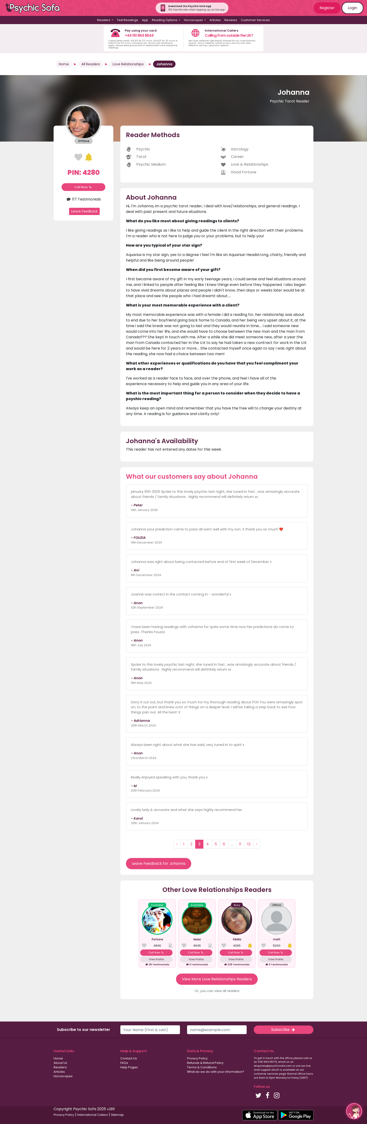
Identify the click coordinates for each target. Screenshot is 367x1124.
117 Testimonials (83, 199)
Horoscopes (63, 1076)
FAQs (124, 1063)
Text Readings (127, 20)
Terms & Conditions (202, 1067)
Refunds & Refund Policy (205, 1063)
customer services (266, 1074)
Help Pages (129, 1067)
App (145, 20)
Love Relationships (128, 64)
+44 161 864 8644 (139, 35)
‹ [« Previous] (176, 844)
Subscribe (283, 1029)
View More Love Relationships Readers (217, 979)
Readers (60, 1067)
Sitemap (117, 1115)
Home (64, 64)
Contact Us (128, 1058)
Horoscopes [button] (194, 20)
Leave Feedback (84, 211)
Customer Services (255, 20)
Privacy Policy (197, 1058)
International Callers (92, 1115)
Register (327, 8)
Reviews (230, 20)
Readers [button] (104, 20)
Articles (215, 20)
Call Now (83, 187)
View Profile (156, 959)
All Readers (90, 64)
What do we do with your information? (215, 1072)
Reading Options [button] (165, 20)
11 (240, 844)
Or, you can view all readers (217, 991)
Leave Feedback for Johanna (158, 863)
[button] (354, 1111)
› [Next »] (256, 844)
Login (352, 8)
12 (248, 844)
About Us (60, 1063)
